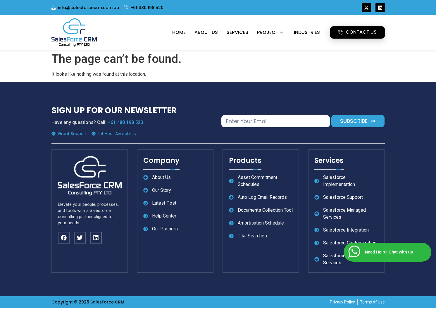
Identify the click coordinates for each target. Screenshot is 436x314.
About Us (206, 32)
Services (237, 32)
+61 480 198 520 (125, 122)
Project (270, 32)
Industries (307, 32)
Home (179, 32)
